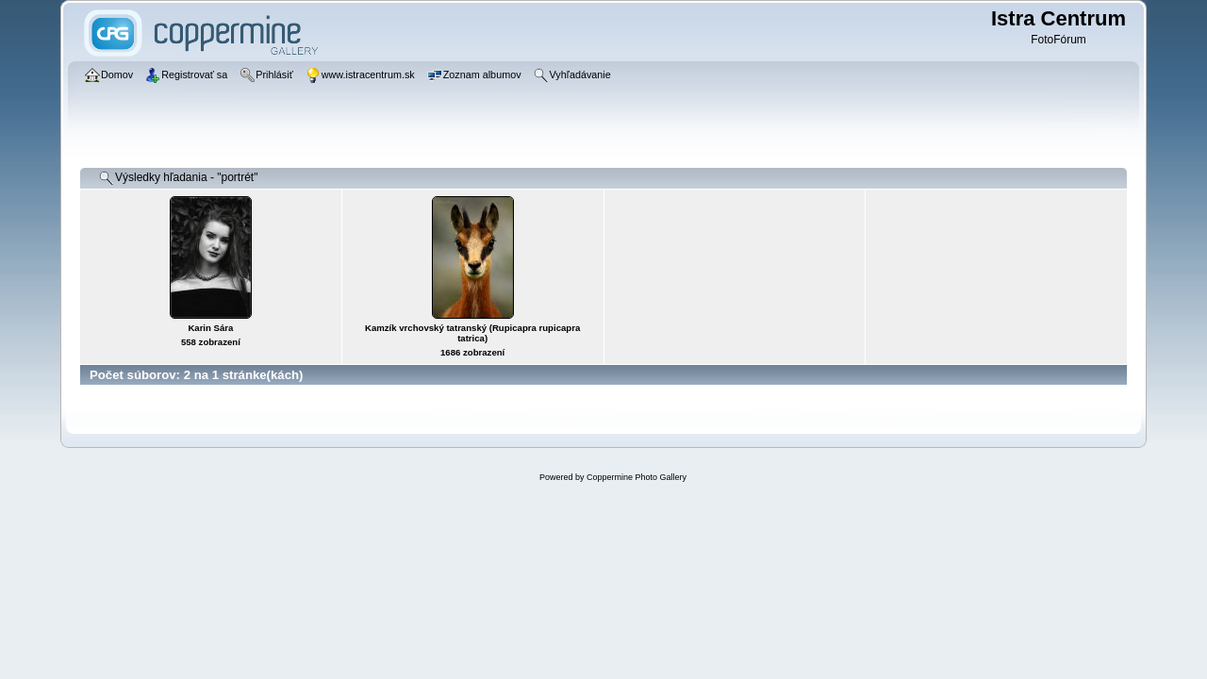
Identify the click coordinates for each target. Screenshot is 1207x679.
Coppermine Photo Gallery (636, 477)
